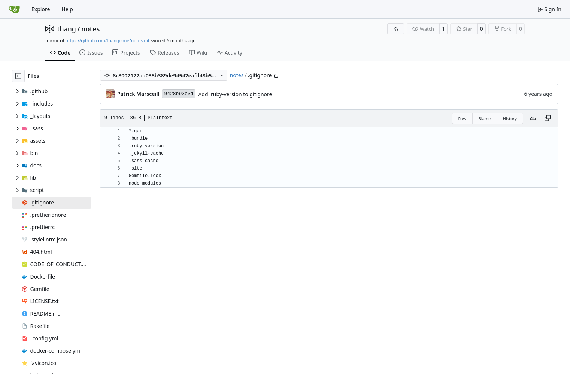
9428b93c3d (178, 94)
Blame (485, 118)
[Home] (14, 9)
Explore (40, 9)
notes (90, 29)
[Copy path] (276, 75)
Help (67, 9)
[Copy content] (548, 118)
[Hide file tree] (18, 76)
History (510, 118)
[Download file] (533, 118)
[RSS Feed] (395, 28)
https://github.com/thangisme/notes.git (107, 40)
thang (66, 29)
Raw (462, 118)
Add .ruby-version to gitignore (235, 94)
